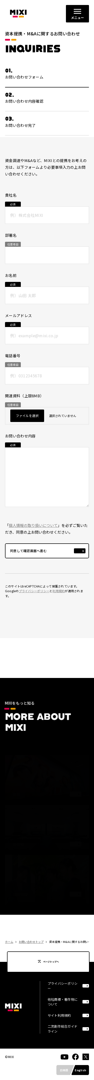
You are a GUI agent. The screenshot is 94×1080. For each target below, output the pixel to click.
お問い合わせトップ (31, 945)
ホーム (9, 945)
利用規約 (58, 594)
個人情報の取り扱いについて (33, 528)
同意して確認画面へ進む (28, 553)
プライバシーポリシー (34, 594)
